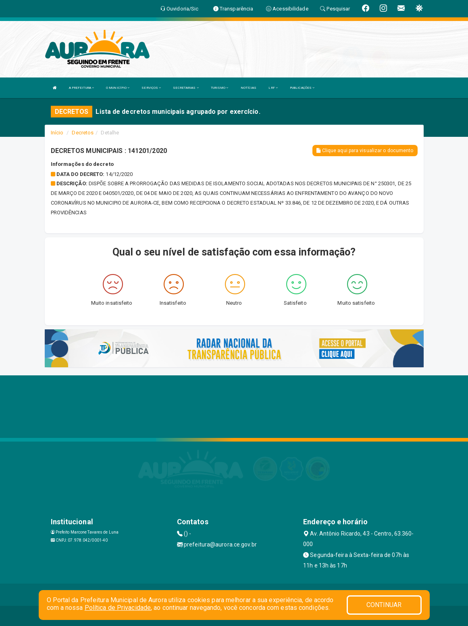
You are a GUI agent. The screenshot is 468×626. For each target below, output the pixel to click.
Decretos (83, 133)
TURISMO (220, 88)
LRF (273, 88)
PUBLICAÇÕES (302, 88)
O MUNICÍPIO (117, 88)
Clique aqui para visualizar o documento (364, 150)
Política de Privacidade (118, 607)
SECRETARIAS (185, 88)
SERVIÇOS (151, 88)
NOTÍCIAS (249, 88)
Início (57, 133)
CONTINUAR (384, 605)
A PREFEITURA (81, 88)
